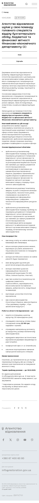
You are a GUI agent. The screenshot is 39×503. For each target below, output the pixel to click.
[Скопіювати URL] (26, 409)
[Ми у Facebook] (3, 441)
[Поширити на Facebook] (14, 409)
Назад (5, 12)
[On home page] (9, 4)
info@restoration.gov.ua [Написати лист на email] (16, 471)
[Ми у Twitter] (10, 441)
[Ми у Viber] (32, 441)
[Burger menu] (34, 4)
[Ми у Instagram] (17, 441)
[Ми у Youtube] (24, 441)
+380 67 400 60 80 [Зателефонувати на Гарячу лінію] (13, 459)
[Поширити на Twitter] (22, 409)
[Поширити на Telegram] (18, 409)
